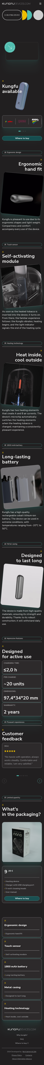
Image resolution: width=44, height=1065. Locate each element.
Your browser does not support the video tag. (22, 194)
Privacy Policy (17, 1055)
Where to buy (22, 138)
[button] (18, 775)
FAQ (22, 1039)
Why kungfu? (21, 1035)
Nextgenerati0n (29, 1052)
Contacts (28, 1055)
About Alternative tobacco (22, 1059)
